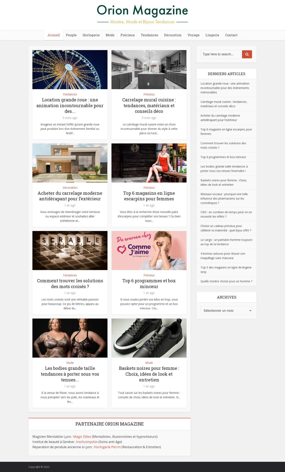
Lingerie (212, 35)
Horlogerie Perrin (107, 447)
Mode (110, 35)
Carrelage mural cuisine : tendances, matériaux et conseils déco (149, 105)
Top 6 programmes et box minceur (149, 283)
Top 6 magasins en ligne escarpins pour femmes (149, 196)
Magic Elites (82, 436)
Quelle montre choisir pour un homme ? (226, 281)
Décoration (173, 35)
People (71, 35)
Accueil (53, 35)
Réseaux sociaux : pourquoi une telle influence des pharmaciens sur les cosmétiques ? (224, 198)
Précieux (127, 35)
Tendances (149, 35)
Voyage (194, 35)
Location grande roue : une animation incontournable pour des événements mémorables (225, 88)
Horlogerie (91, 35)
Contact (231, 35)
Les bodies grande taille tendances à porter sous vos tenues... (70, 373)
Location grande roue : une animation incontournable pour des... (69, 105)
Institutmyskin (87, 442)
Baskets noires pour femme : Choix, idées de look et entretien (149, 373)
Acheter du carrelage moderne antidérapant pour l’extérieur (70, 196)
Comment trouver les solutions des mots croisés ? (70, 283)
